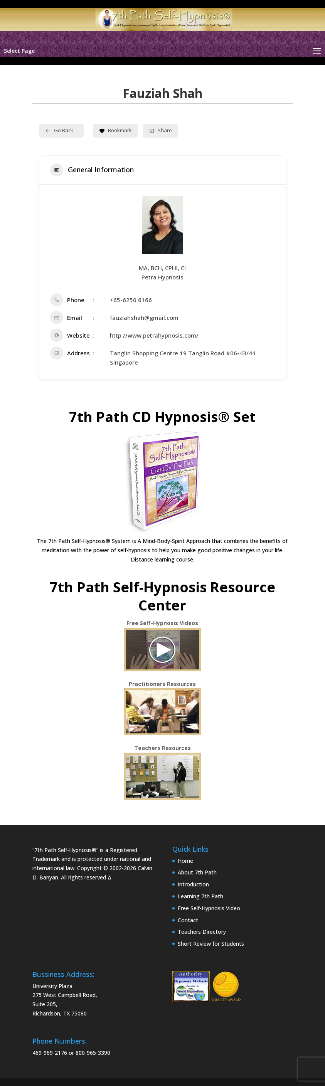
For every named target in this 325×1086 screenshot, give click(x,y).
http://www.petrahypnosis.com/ (154, 335)
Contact (188, 920)
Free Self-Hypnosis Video (209, 908)
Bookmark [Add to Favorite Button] (115, 130)
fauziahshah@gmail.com (144, 317)
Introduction (193, 884)
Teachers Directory (202, 931)
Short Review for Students (211, 943)
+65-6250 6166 (131, 300)
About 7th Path (197, 872)
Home (185, 860)
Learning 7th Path (200, 896)
